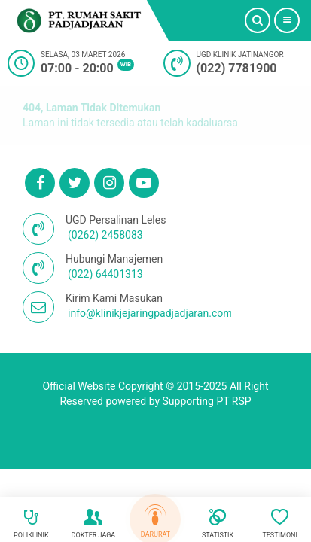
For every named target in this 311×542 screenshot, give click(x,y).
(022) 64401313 (105, 274)
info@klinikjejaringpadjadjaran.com (150, 313)
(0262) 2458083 (105, 235)
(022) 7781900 (237, 68)
